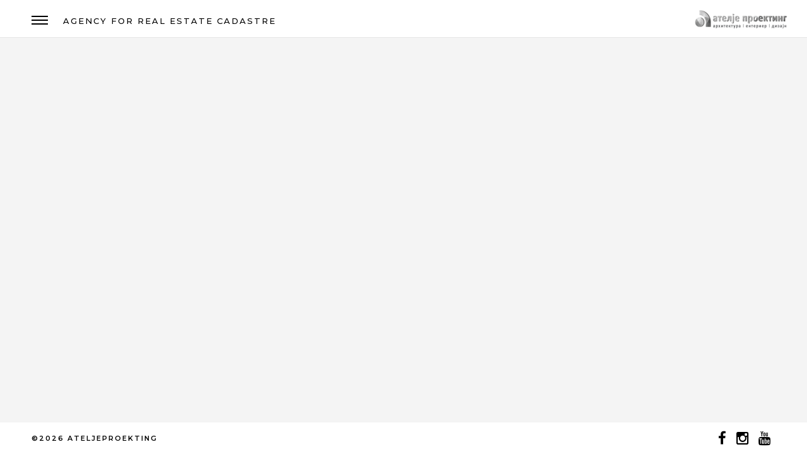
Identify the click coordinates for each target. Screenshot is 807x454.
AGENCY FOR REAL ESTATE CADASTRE (169, 21)
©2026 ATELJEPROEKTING (95, 438)
